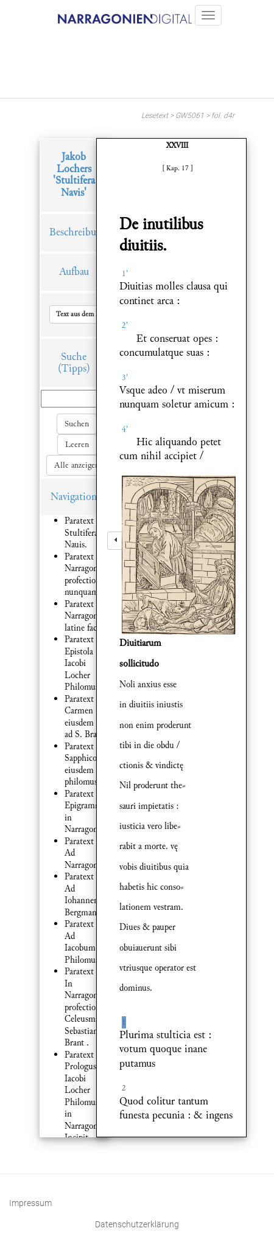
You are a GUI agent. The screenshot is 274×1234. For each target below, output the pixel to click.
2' (125, 325)
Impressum (30, 1203)
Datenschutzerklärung (137, 1224)
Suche (73, 356)
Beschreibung (78, 232)
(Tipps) (74, 368)
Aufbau (74, 271)
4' (125, 429)
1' (125, 274)
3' (125, 378)
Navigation (74, 496)
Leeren (77, 444)
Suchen (77, 424)
